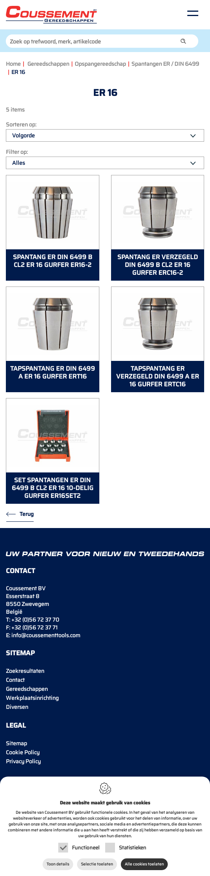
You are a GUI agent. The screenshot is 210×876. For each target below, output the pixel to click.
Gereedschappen (48, 63)
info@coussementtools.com (45, 635)
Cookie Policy (22, 752)
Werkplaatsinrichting (32, 698)
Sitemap (16, 743)
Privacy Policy (23, 761)
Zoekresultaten (25, 671)
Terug (27, 514)
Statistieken (132, 848)
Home (13, 63)
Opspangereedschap (100, 63)
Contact (15, 680)
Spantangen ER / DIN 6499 (165, 63)
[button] (183, 41)
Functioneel (85, 848)
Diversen (17, 707)
